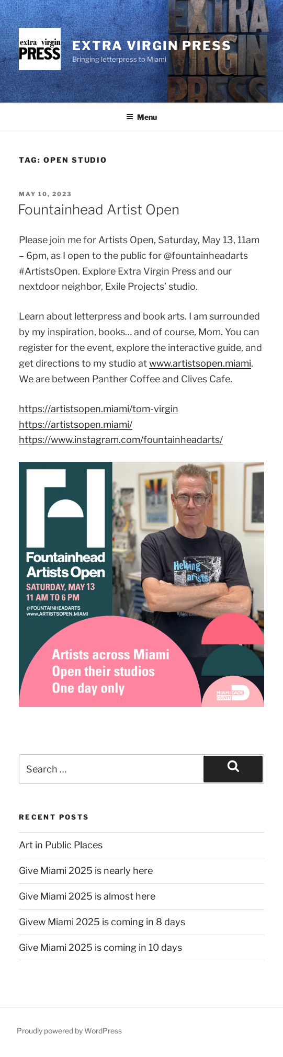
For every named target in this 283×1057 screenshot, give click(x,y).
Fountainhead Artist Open (98, 209)
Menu (141, 116)
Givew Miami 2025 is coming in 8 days (102, 921)
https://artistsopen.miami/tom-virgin (98, 408)
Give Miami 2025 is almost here (87, 896)
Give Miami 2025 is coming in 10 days (100, 947)
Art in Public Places (61, 844)
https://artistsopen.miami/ (75, 424)
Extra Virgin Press (152, 45)
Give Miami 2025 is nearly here (86, 870)
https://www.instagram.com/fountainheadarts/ (121, 439)
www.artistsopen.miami (200, 363)
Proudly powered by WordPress (69, 1030)
